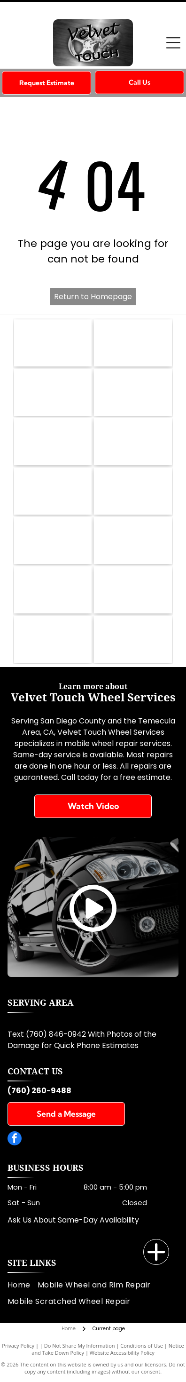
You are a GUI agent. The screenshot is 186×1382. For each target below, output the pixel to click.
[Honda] (53, 639)
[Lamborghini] (132, 441)
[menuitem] (23, 1285)
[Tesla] (53, 540)
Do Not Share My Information (79, 1345)
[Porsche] (132, 491)
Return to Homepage (93, 296)
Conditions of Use (141, 1345)
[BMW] (53, 342)
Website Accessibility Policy (122, 1352)
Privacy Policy (18, 1345)
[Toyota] (53, 589)
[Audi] (132, 540)
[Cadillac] (132, 639)
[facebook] (15, 1139)
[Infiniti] (132, 342)
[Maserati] (53, 441)
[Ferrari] (132, 392)
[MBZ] (53, 392)
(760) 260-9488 (39, 1090)
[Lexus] (53, 491)
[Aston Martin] (132, 589)
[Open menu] (173, 43)
